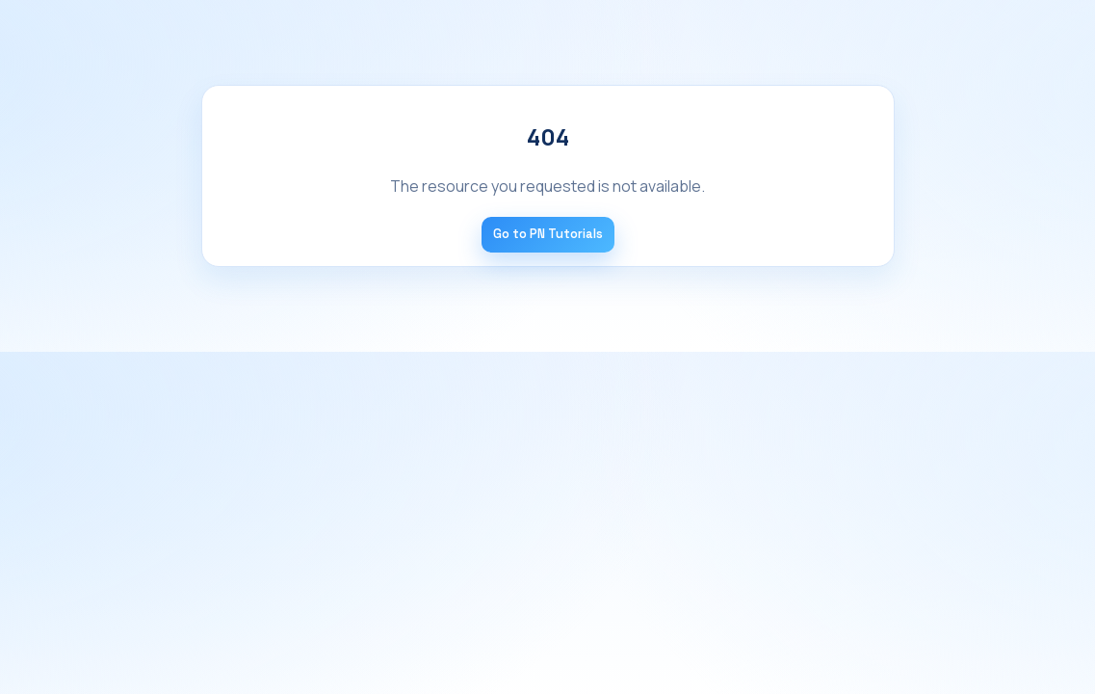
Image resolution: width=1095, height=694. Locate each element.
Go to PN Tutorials (548, 234)
